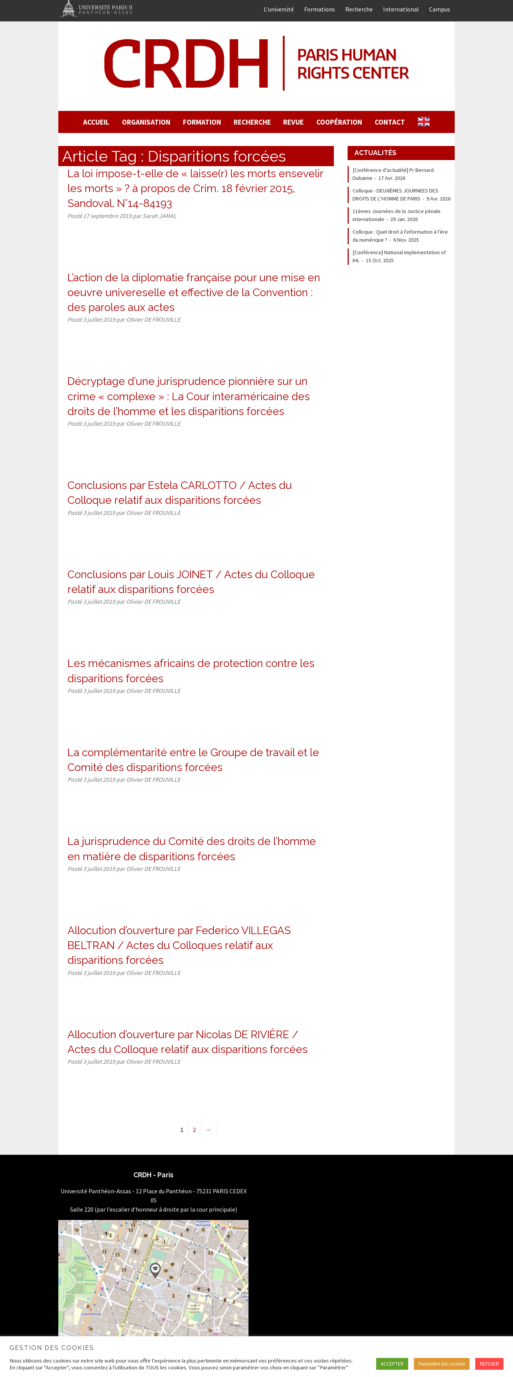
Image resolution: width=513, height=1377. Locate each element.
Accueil (96, 122)
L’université (279, 9)
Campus (439, 9)
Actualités (375, 153)
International (401, 9)
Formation (202, 122)
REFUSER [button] (489, 1364)
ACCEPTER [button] (392, 1364)
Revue (293, 122)
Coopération (339, 122)
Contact (390, 122)
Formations (319, 9)
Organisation (146, 122)
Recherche (359, 9)
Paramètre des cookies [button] (441, 1364)
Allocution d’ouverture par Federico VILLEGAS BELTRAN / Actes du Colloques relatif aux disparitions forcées (179, 945)
